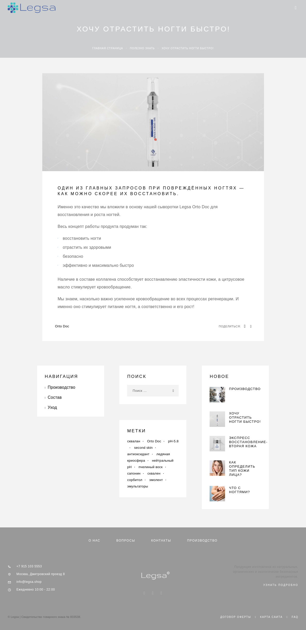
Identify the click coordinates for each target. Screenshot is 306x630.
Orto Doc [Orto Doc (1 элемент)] (154, 441)
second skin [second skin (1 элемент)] (143, 448)
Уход (52, 407)
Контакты (161, 540)
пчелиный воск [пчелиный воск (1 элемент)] (150, 467)
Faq (295, 617)
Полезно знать (142, 48)
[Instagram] (144, 593)
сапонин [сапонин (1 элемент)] (133, 473)
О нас (94, 540)
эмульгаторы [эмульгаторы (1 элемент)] (137, 486)
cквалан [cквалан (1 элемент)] (133, 441)
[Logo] (31, 8)
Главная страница (107, 48)
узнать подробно (280, 585)
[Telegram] (161, 593)
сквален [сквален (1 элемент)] (153, 473)
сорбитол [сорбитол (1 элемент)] (134, 480)
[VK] (152, 593)
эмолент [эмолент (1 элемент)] (156, 480)
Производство (61, 387)
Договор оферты (235, 617)
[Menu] (295, 7)
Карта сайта (271, 617)
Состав (55, 397)
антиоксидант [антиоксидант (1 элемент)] (138, 454)
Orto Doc (62, 326)
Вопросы (125, 540)
